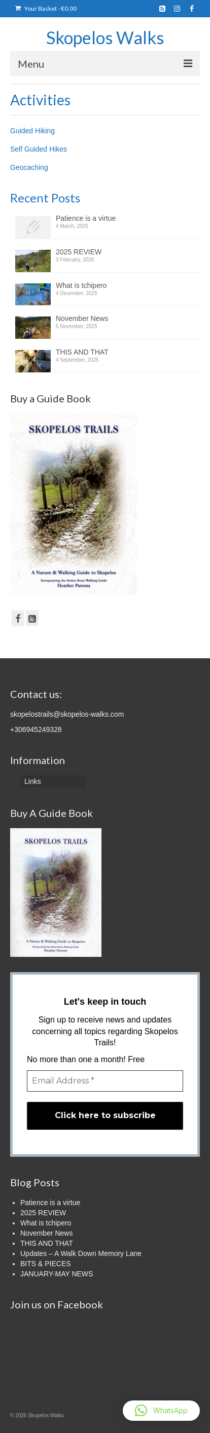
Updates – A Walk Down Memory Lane (81, 1253)
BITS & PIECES (45, 1264)
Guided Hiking (32, 131)
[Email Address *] (105, 1081)
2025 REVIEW (78, 252)
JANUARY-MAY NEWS (56, 1274)
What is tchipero (81, 285)
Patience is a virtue (86, 218)
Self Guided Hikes (38, 149)
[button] (161, 1410)
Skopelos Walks (105, 37)
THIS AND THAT (82, 352)
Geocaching (29, 167)
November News (82, 318)
